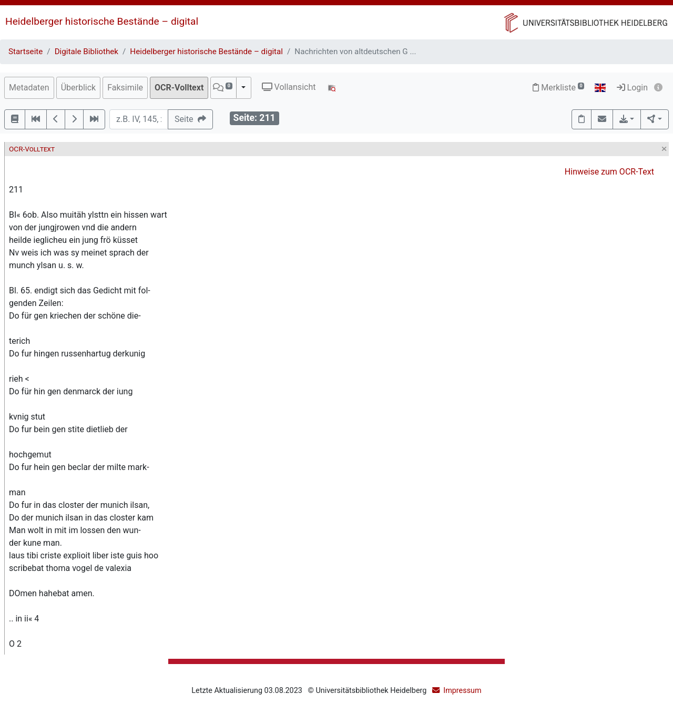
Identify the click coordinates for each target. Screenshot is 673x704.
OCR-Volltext (179, 88)
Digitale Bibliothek (86, 51)
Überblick (78, 88)
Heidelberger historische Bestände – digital (101, 21)
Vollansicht (289, 87)
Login (632, 88)
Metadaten (29, 88)
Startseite (25, 51)
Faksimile (125, 88)
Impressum (462, 690)
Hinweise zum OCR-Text (609, 172)
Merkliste (558, 88)
